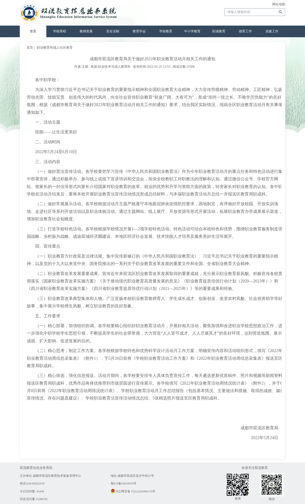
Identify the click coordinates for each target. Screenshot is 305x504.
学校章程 (59, 31)
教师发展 (86, 31)
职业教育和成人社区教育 (55, 47)
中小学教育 (192, 31)
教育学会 (139, 31)
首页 (33, 31)
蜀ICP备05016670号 (123, 483)
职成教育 (218, 31)
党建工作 (271, 31)
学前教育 (165, 31)
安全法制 (112, 31)
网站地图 (278, 4)
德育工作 (245, 31)
